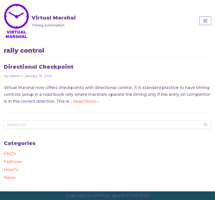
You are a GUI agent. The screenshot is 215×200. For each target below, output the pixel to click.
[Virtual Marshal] (40, 21)
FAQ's (10, 153)
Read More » (86, 101)
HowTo (11, 169)
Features (13, 161)
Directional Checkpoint (38, 67)
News (9, 177)
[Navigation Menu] (205, 20)
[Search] (205, 124)
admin (15, 76)
